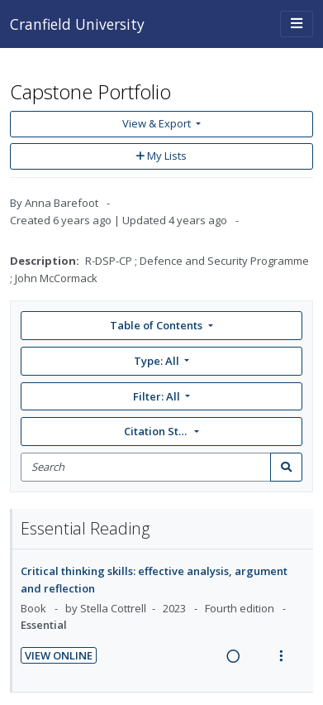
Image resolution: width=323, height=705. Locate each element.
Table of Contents (157, 325)
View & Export (157, 123)
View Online (59, 655)
